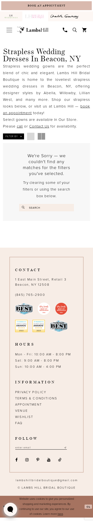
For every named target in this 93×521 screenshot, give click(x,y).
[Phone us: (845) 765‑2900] (65, 31)
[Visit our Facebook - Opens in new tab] (16, 463)
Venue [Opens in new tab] (21, 413)
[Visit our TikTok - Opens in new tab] (60, 463)
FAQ (19, 426)
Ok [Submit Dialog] (88, 510)
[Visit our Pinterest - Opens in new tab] (37, 463)
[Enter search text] (46, 209)
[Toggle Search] (75, 31)
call (20, 128)
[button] (9, 31)
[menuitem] (11, 18)
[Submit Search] (24, 209)
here (60, 517)
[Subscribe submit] (74, 450)
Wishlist (24, 420)
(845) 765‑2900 (30, 298)
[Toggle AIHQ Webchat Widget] (10, 509)
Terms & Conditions (36, 401)
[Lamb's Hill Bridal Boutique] (32, 31)
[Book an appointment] (46, 6)
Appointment (28, 407)
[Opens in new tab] (65, 18)
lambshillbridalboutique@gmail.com (47, 483)
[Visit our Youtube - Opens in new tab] (49, 463)
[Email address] (45, 450)
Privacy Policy (30, 395)
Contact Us (39, 128)
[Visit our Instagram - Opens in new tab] (27, 463)
